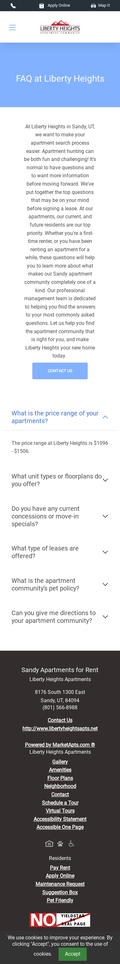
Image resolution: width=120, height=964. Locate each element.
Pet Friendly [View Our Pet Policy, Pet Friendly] (60, 900)
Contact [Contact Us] (60, 794)
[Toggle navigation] (12, 27)
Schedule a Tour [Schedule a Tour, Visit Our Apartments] (60, 803)
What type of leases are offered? (45, 552)
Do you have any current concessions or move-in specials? (46, 516)
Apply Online (54, 5)
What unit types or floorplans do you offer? (57, 480)
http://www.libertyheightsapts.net (60, 729)
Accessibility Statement (60, 819)
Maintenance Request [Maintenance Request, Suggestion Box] (60, 884)
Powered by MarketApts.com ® (60, 745)
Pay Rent (60, 868)
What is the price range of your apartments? (55, 417)
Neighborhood (60, 786)
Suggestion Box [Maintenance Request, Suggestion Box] (60, 892)
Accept (72, 954)
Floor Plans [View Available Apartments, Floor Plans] (60, 778)
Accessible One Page (60, 827)
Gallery (60, 762)
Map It (100, 5)
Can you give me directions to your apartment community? (54, 616)
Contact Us (60, 370)
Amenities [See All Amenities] (60, 770)
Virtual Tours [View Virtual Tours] (60, 811)
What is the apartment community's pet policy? (45, 584)
